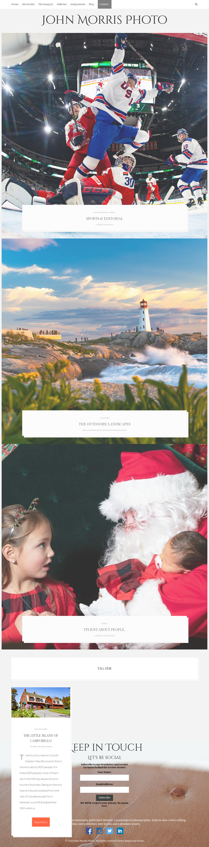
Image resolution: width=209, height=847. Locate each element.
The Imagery (45, 4)
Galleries (62, 4)
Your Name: (104, 772)
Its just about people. (104, 629)
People (104, 623)
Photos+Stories (40, 729)
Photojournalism (101, 212)
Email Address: (104, 784)
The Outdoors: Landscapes (104, 423)
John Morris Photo (104, 20)
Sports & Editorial (104, 218)
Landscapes (104, 418)
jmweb (49, 747)
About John (28, 4)
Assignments (77, 4)
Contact (103, 4)
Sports (112, 212)
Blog (91, 4)
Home (14, 4)
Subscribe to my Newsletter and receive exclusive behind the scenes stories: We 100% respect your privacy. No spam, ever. (104, 785)
